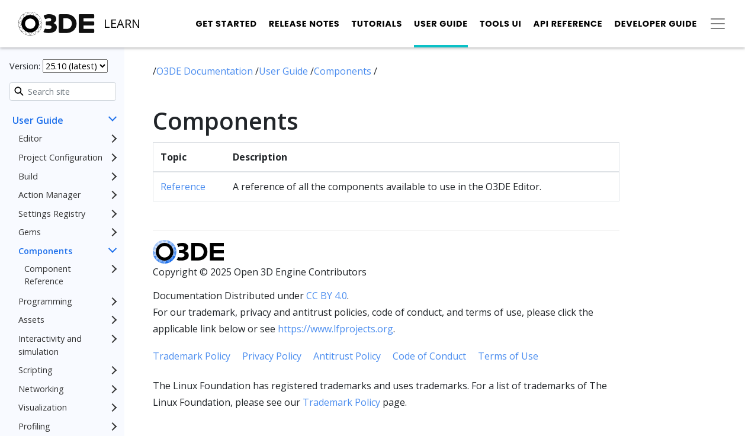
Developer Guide (655, 24)
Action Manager (49, 194)
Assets (31, 319)
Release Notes (304, 24)
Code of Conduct (429, 356)
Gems (29, 232)
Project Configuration (60, 157)
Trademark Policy (191, 356)
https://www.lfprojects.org (335, 328)
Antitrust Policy (347, 356)
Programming (45, 301)
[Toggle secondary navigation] (718, 23)
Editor (30, 138)
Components (45, 251)
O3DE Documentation (205, 71)
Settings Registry (51, 213)
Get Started (225, 24)
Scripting (35, 370)
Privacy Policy (271, 356)
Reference (182, 186)
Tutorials (376, 24)
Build (28, 176)
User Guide (441, 24)
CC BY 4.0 (326, 295)
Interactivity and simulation (50, 345)
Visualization (42, 407)
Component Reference (47, 275)
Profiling (34, 426)
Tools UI (501, 24)
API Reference (568, 24)
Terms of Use (508, 356)
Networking (41, 389)
